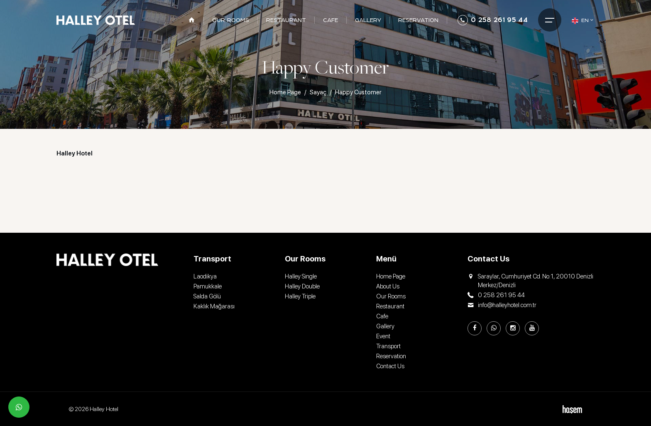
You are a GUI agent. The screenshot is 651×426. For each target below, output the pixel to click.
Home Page (285, 92)
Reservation (391, 356)
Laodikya (205, 276)
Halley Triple (300, 296)
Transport (388, 346)
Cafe (382, 316)
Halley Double (302, 286)
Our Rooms (391, 296)
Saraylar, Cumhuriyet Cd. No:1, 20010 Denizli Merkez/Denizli (530, 281)
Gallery (385, 326)
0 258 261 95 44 (493, 20)
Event (383, 336)
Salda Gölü (207, 296)
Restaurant (390, 306)
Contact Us (390, 366)
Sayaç (318, 92)
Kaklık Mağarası (214, 306)
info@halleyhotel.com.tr (501, 305)
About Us (387, 286)
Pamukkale (207, 286)
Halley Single (301, 276)
